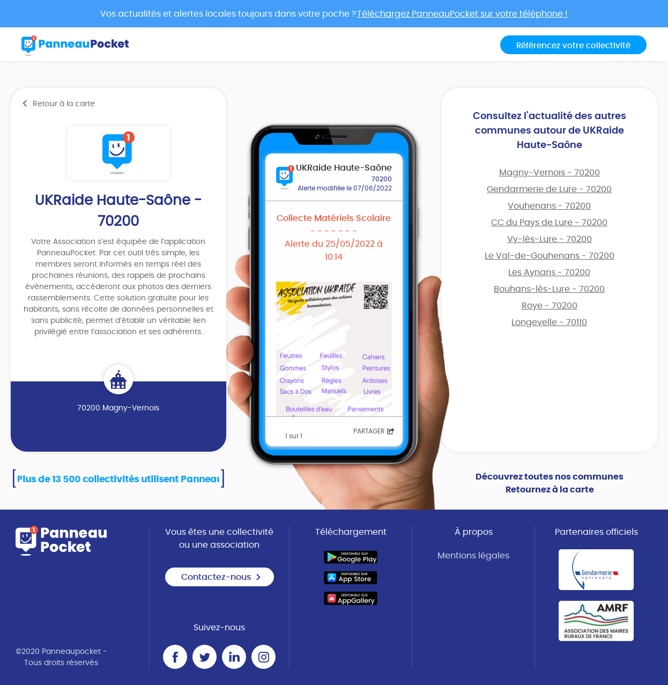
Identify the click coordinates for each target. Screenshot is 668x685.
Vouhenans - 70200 (549, 206)
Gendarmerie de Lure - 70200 (549, 189)
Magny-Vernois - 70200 (549, 172)
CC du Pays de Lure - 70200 (549, 222)
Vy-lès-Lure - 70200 (549, 239)
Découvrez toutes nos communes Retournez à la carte (550, 483)
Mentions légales (473, 555)
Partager (374, 431)
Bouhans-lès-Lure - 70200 (549, 289)
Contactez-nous (221, 577)
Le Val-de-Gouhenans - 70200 (549, 256)
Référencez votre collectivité (573, 46)
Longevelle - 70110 (549, 322)
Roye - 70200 (549, 305)
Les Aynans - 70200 (549, 272)
